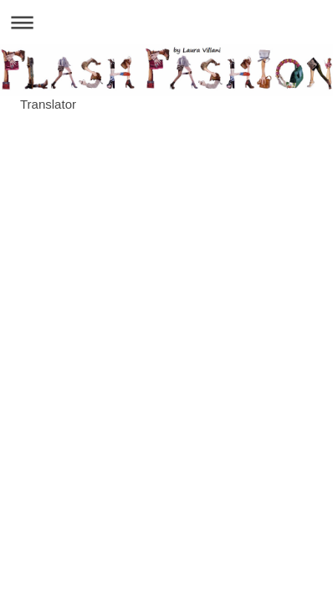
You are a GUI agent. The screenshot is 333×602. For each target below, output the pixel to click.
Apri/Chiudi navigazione (166, 22)
